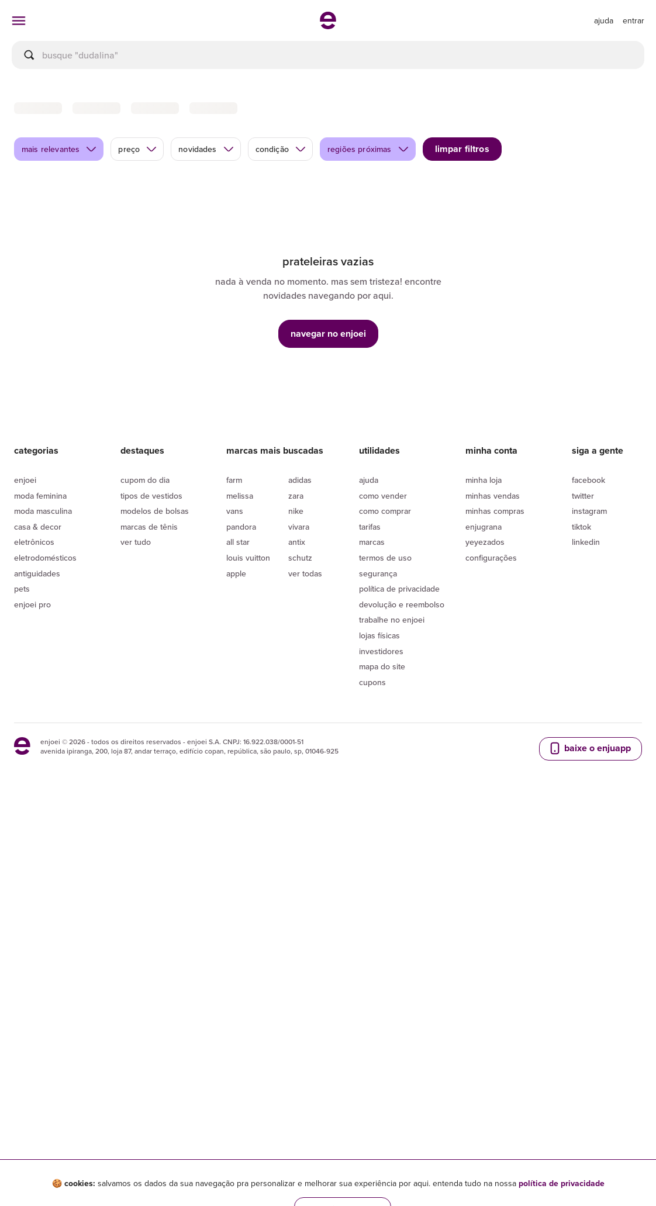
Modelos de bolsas (154, 564)
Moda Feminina (40, 548)
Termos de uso (385, 611)
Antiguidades (37, 626)
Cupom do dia (145, 533)
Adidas (300, 533)
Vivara (298, 580)
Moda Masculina (43, 564)
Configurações (491, 611)
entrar (633, 20)
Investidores (381, 704)
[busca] (328, 55)
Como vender (383, 548)
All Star (238, 595)
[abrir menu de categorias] (19, 20)
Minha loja (483, 533)
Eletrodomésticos (45, 611)
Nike (295, 564)
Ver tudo (135, 595)
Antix (296, 595)
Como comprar (385, 564)
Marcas (372, 595)
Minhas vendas (492, 548)
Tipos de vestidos (151, 548)
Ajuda (368, 533)
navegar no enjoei (328, 386)
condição (281, 202)
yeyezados (485, 595)
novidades (206, 202)
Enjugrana (483, 580)
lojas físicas (379, 688)
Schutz (300, 611)
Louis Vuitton (248, 611)
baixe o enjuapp (589, 801)
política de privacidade (562, 1183)
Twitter (583, 548)
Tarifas (370, 580)
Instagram (589, 564)
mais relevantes (59, 202)
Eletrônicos (34, 595)
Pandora (241, 580)
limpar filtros (462, 202)
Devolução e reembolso (401, 658)
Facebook (588, 533)
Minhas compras (494, 564)
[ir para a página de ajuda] (603, 20)
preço (137, 202)
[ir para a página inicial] (328, 25)
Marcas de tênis (149, 580)
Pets (22, 642)
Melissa (239, 548)
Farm (234, 533)
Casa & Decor (37, 580)
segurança (378, 626)
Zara (295, 548)
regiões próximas (368, 202)
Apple (236, 626)
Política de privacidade (399, 642)
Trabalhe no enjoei (391, 673)
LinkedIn (586, 595)
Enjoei (25, 533)
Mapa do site (382, 719)
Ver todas (305, 626)
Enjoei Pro (32, 658)
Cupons (372, 735)
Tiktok (581, 580)
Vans (234, 564)
